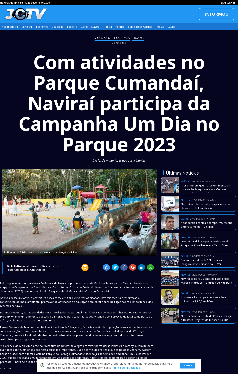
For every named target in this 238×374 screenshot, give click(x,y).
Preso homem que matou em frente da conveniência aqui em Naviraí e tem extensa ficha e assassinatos (205, 189)
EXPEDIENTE (228, 2)
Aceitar (187, 365)
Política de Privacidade (126, 367)
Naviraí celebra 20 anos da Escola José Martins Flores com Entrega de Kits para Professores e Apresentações (206, 282)
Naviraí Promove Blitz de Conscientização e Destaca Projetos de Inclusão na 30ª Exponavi (207, 320)
